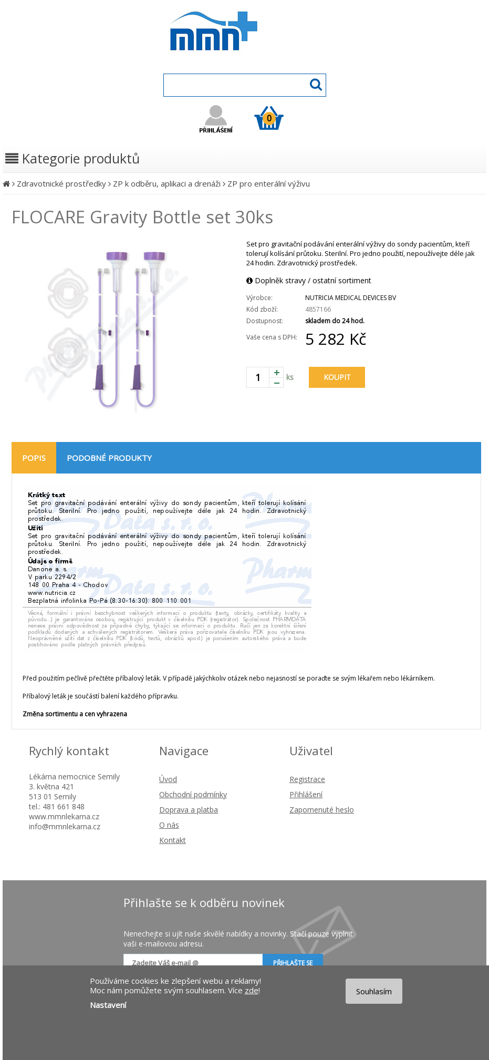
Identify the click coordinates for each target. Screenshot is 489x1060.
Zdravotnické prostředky (61, 183)
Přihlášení (305, 794)
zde (251, 990)
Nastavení (108, 1005)
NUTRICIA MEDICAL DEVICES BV (350, 297)
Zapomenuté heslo (321, 810)
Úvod (168, 779)
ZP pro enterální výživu (268, 183)
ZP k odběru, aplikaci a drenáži (167, 183)
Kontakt (172, 840)
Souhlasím (374, 991)
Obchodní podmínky (193, 794)
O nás (169, 825)
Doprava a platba (188, 810)
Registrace (307, 779)
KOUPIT (337, 377)
